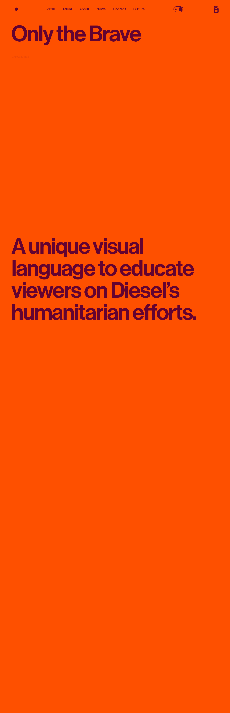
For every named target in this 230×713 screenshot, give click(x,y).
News (101, 9)
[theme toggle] (178, 9)
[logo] (26, 9)
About (84, 9)
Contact (119, 9)
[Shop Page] (203, 9)
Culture (139, 9)
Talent (67, 9)
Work (51, 9)
